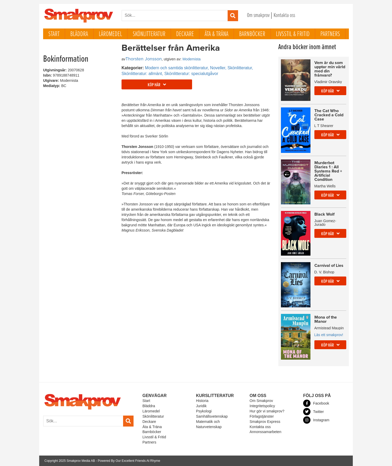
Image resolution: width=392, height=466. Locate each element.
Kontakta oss (284, 15)
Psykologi (204, 411)
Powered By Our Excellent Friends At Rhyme (129, 461)
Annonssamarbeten (265, 432)
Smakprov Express (265, 421)
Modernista (191, 59)
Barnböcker (252, 34)
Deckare (185, 34)
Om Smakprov (261, 401)
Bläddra (79, 34)
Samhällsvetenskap (212, 416)
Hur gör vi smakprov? (267, 411)
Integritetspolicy (262, 406)
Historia (202, 401)
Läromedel (110, 34)
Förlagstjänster (262, 416)
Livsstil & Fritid (293, 34)
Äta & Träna (216, 34)
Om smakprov (258, 15)
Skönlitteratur (149, 34)
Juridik (201, 406)
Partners (330, 34)
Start (54, 34)
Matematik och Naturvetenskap (209, 424)
